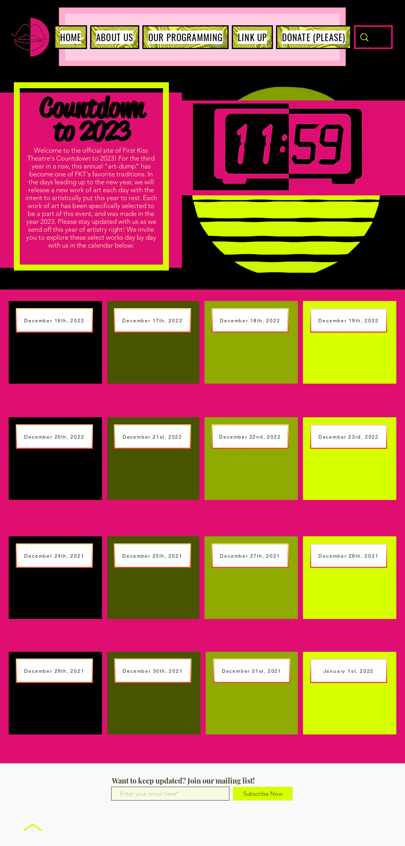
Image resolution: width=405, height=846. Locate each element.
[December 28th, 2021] (348, 555)
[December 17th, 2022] (152, 320)
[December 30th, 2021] (152, 671)
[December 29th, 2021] (54, 671)
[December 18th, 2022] (250, 320)
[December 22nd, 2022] (250, 436)
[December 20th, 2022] (54, 436)
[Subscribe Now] (263, 794)
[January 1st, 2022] (348, 671)
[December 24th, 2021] (54, 555)
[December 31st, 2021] (251, 671)
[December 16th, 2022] (54, 320)
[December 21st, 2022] (152, 436)
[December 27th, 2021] (250, 555)
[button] (114, 37)
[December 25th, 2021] (152, 555)
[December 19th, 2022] (348, 320)
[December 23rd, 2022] (348, 436)
